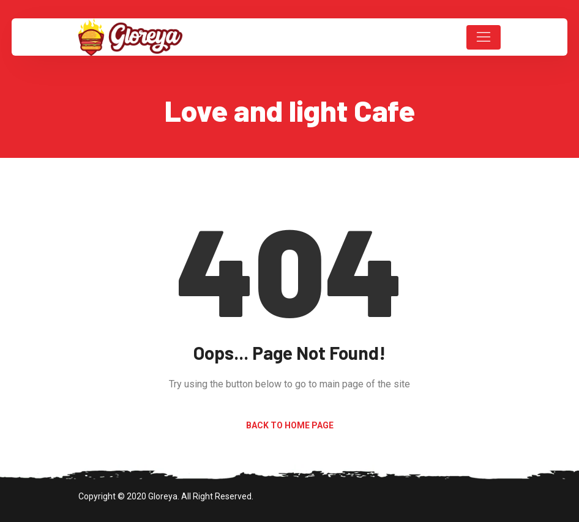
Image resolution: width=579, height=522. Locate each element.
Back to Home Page (290, 425)
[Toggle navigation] (483, 37)
